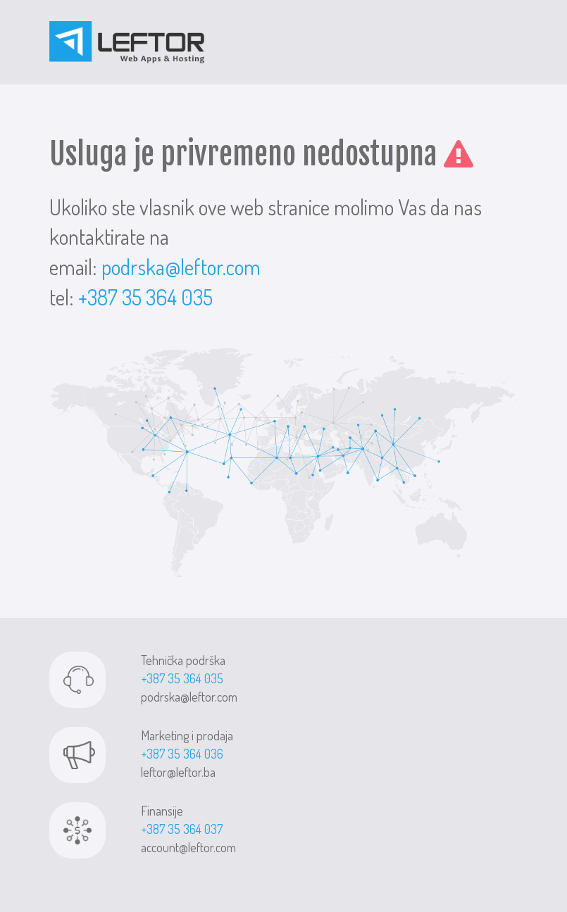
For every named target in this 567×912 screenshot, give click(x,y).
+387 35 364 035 (145, 297)
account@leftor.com (188, 847)
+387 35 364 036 (182, 753)
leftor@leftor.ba (178, 772)
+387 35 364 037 (182, 829)
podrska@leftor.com (181, 266)
